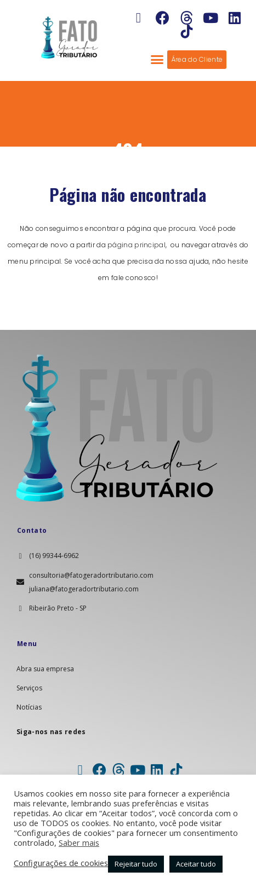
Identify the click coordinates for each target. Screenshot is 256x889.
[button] (156, 59)
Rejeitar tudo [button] (136, 864)
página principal (136, 244)
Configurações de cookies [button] (61, 863)
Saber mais (79, 842)
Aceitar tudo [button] (196, 864)
